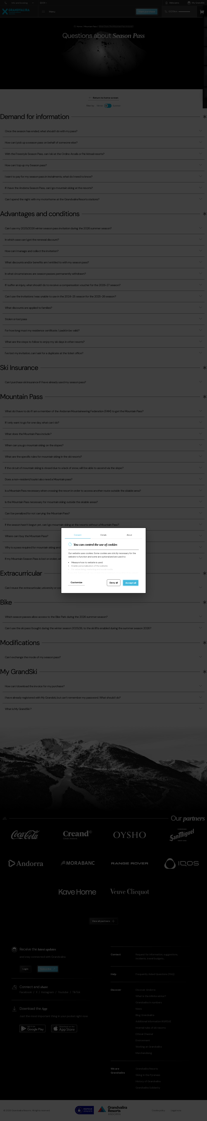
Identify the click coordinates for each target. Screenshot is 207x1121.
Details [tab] (103, 535)
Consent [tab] (77, 535)
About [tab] (129, 535)
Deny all (114, 582)
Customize (76, 582)
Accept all (130, 582)
